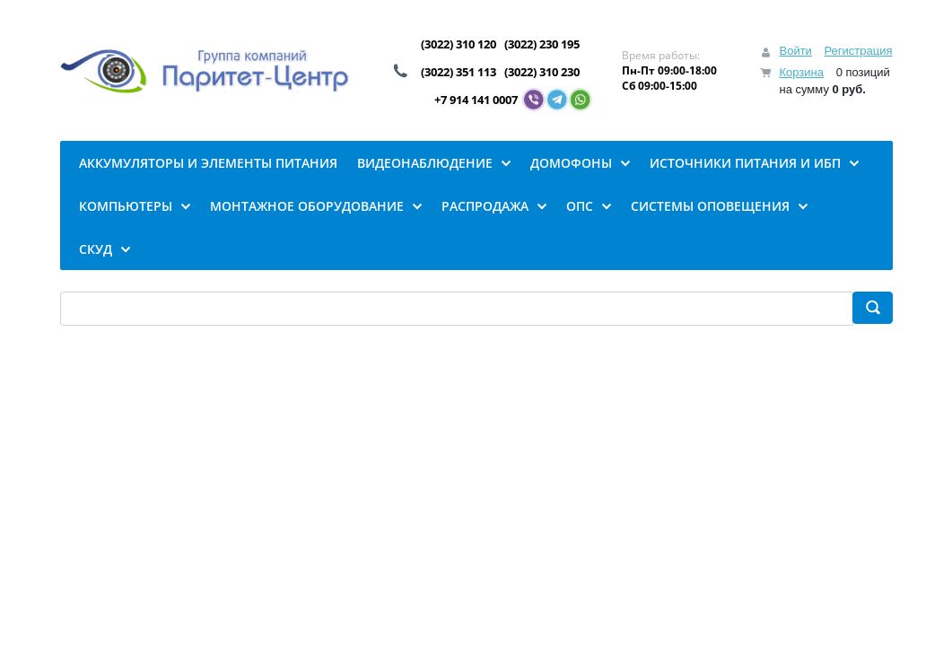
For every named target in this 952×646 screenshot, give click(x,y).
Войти (795, 50)
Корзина (801, 72)
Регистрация (859, 50)
